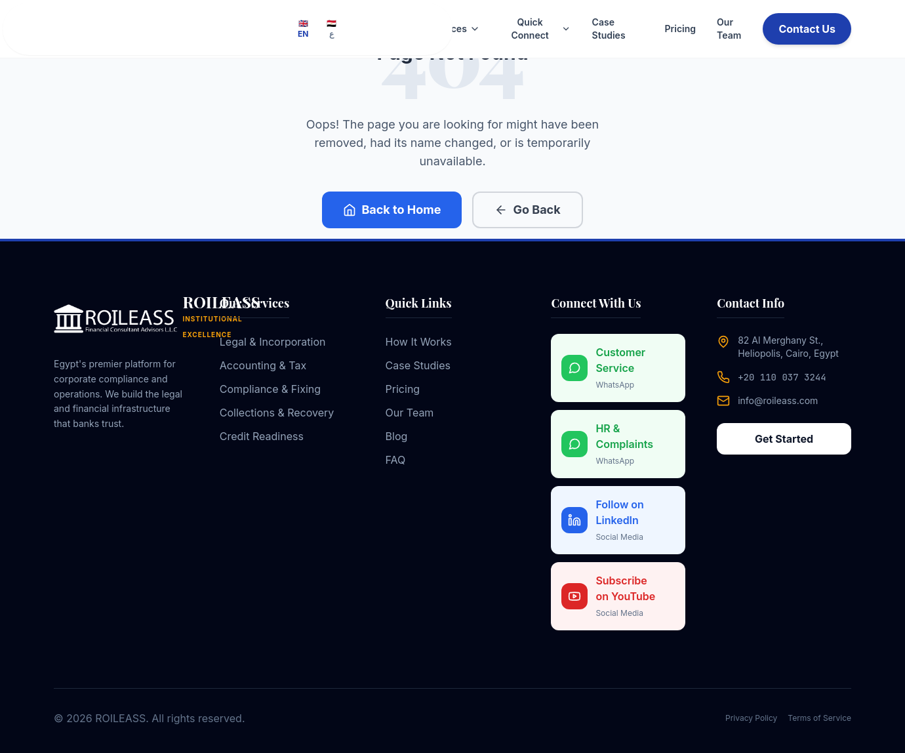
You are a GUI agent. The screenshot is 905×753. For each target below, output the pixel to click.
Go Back (527, 209)
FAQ (396, 459)
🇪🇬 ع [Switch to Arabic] (331, 28)
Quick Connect (541, 28)
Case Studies (609, 28)
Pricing (680, 28)
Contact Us (806, 28)
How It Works (419, 341)
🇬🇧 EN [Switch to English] (303, 28)
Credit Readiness (262, 436)
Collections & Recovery (277, 412)
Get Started (784, 438)
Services (454, 28)
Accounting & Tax (263, 365)
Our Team (729, 28)
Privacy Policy (751, 718)
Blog (397, 436)
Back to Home (392, 209)
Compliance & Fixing (270, 389)
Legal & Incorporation (273, 341)
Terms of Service (819, 718)
